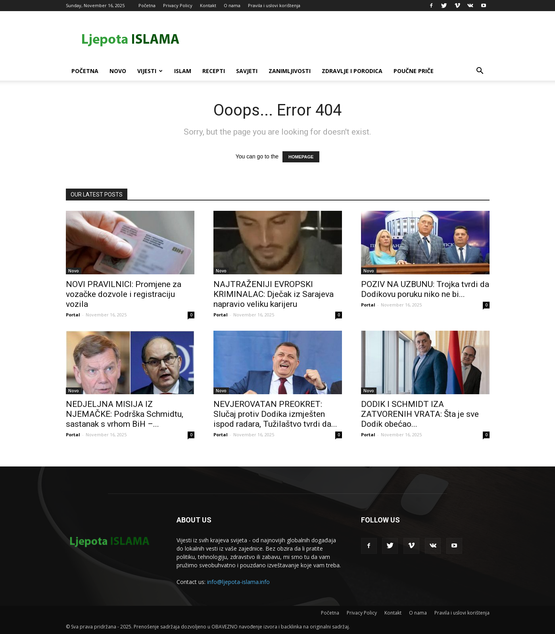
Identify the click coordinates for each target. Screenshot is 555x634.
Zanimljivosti (290, 71)
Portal (73, 315)
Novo (117, 71)
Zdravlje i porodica (352, 71)
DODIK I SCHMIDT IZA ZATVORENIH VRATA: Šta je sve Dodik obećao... (420, 414)
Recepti (213, 71)
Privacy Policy (177, 5)
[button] (480, 71)
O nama (232, 5)
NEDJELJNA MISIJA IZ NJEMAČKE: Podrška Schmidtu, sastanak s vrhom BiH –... (124, 414)
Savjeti (246, 71)
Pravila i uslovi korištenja (274, 5)
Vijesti (150, 71)
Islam (182, 71)
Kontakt (208, 5)
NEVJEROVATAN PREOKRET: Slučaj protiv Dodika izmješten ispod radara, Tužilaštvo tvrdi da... (275, 414)
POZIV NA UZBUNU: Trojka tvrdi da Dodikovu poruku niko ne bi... (425, 289)
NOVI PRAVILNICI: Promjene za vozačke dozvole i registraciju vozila (123, 294)
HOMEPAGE (300, 156)
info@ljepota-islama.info (238, 582)
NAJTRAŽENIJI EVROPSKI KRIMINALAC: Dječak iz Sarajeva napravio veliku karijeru (273, 294)
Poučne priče (414, 71)
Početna (147, 5)
